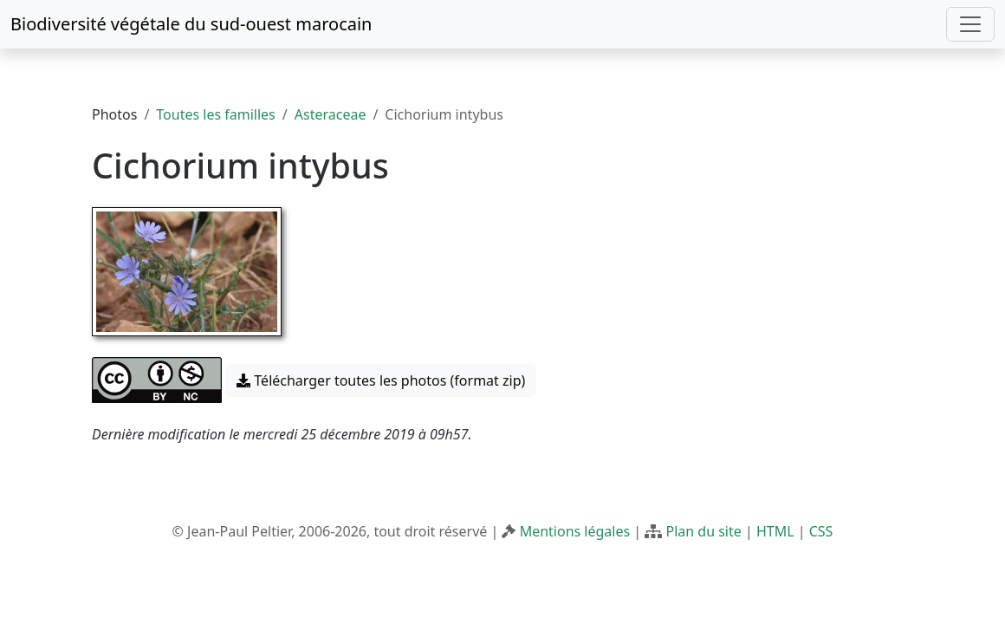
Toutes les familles (215, 114)
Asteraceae (330, 114)
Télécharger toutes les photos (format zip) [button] (381, 380)
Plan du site (703, 531)
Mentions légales (575, 531)
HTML (775, 531)
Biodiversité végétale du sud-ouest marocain (191, 24)
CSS (821, 531)
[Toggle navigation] (970, 24)
